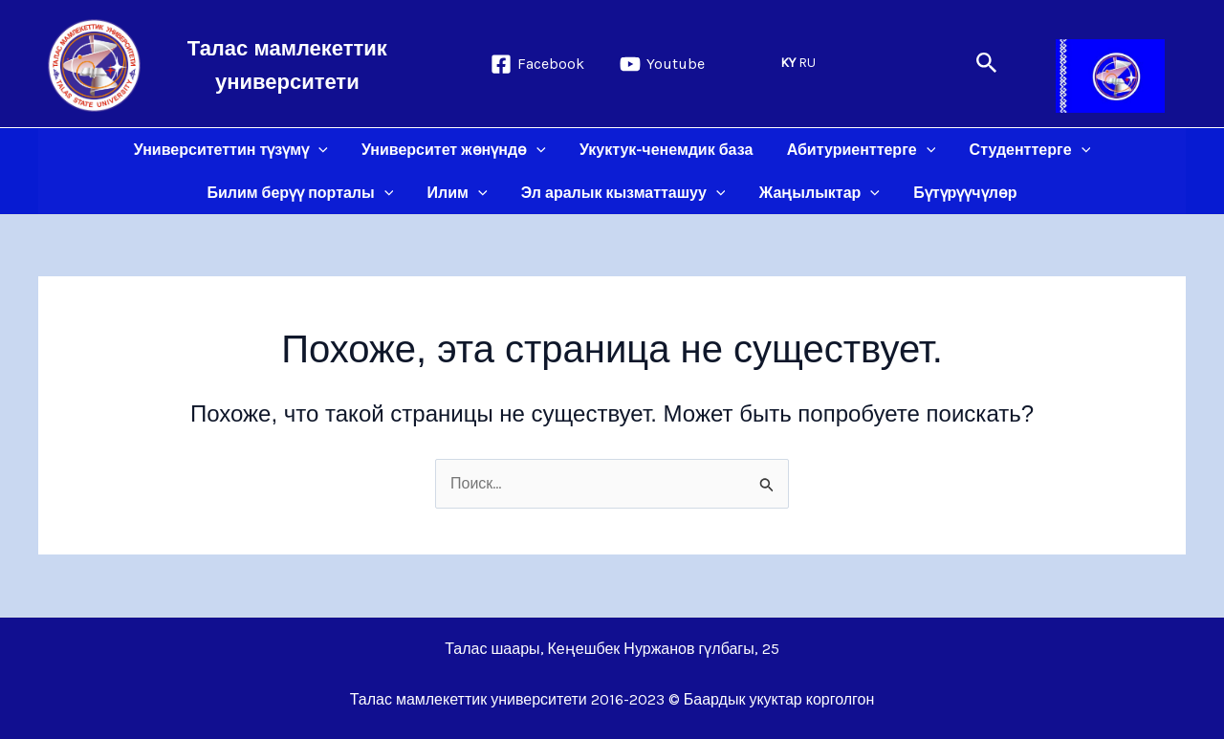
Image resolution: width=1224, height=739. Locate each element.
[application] (325, 149)
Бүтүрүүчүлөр (959, 193)
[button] (986, 63)
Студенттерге (1023, 149)
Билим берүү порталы (306, 192)
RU (807, 62)
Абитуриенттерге (857, 149)
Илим (460, 192)
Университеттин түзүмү (237, 149)
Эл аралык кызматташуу (623, 192)
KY (788, 62)
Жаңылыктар (815, 192)
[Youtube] (662, 64)
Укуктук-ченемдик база (666, 150)
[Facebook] (537, 64)
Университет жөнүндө (456, 149)
